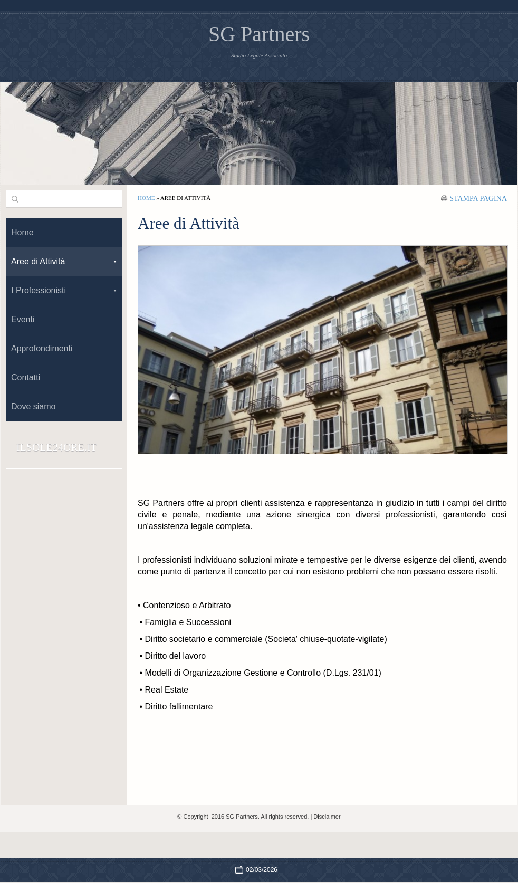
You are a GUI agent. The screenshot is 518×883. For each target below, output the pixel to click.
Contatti (25, 377)
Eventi (22, 319)
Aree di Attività (64, 261)
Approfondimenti (42, 348)
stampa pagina (478, 198)
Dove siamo (33, 406)
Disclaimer (326, 816)
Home (146, 198)
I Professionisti (64, 290)
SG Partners (259, 34)
